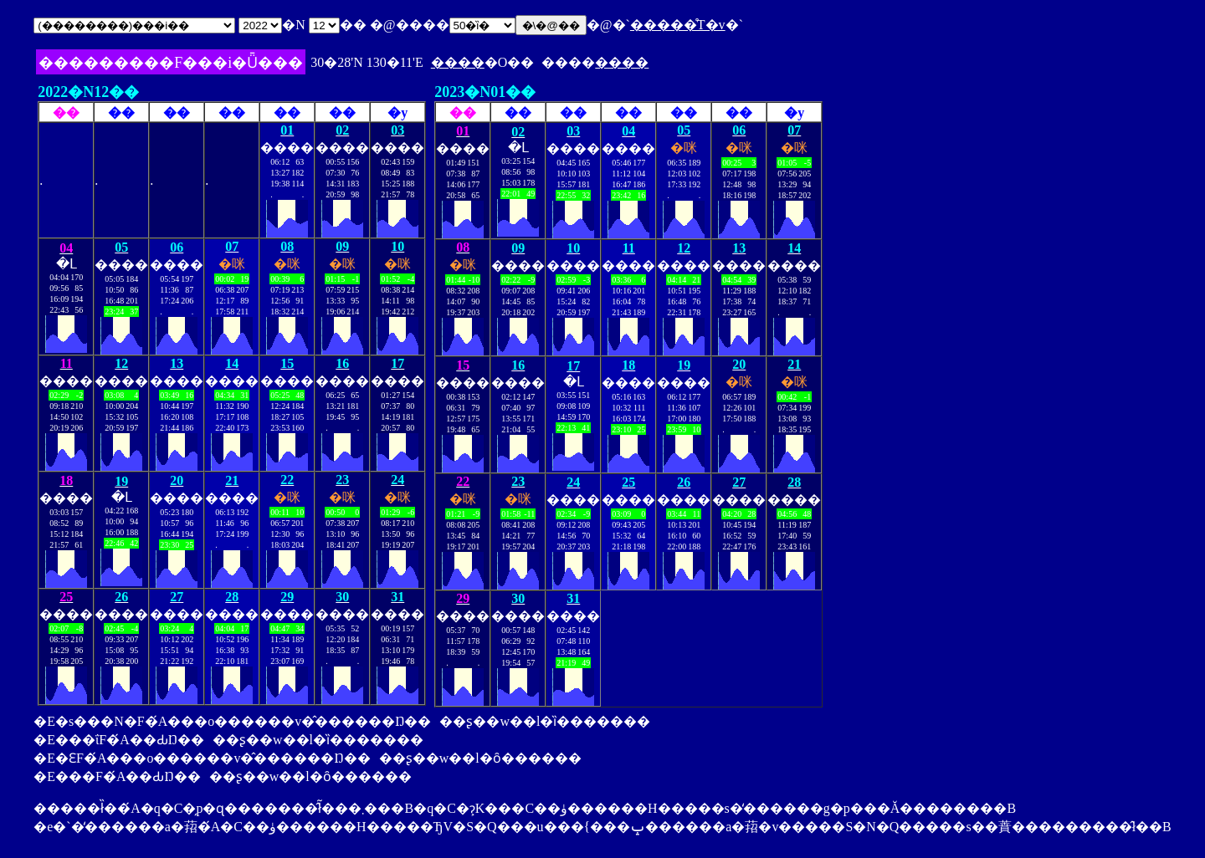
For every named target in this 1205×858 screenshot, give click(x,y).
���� (458, 62)
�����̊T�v (678, 25)
